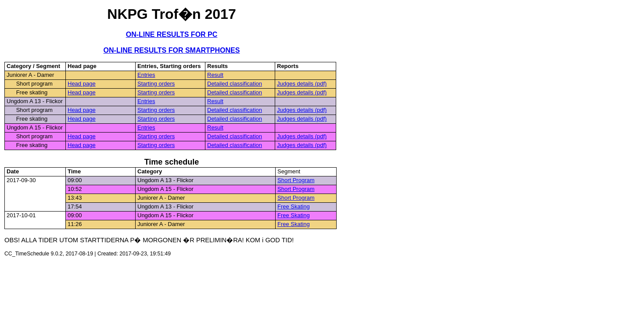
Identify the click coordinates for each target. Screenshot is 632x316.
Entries (146, 75)
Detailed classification (234, 83)
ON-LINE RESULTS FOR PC (172, 34)
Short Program (296, 180)
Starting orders (156, 83)
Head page (82, 83)
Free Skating (293, 206)
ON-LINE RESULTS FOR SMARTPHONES (172, 50)
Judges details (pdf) (302, 83)
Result (215, 75)
